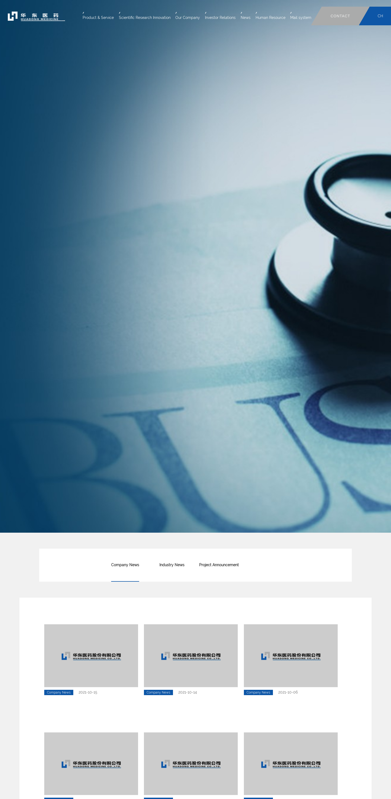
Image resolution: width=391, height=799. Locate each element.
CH (380, 16)
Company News (125, 565)
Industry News (171, 565)
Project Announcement (219, 565)
